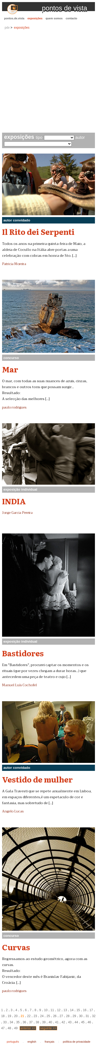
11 (52, 1010)
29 (74, 1016)
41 (56, 1022)
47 (2, 1028)
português (13, 1041)
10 (45, 1010)
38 (37, 1022)
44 (76, 1022)
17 (91, 1010)
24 (41, 1016)
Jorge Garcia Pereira (17, 513)
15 (78, 1010)
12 (58, 1010)
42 (63, 1022)
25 (48, 1016)
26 (54, 1016)
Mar (10, 369)
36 (24, 1022)
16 (84, 1010)
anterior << (27, 1028)
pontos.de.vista (14, 18)
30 (81, 1016)
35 (17, 1022)
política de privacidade (76, 1041)
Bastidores (23, 653)
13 (65, 1010)
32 (93, 1016)
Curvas (16, 947)
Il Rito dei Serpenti (38, 231)
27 (61, 1016)
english (31, 1041)
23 (35, 1016)
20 (16, 1016)
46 (89, 1022)
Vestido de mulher (37, 779)
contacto (71, 18)
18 (2, 1016)
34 (11, 1022)
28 (67, 1016)
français (49, 1041)
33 (4, 1022)
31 (87, 1016)
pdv (7, 27)
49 (16, 1028)
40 (50, 1022)
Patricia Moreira (14, 264)
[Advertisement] (48, 81)
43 (69, 1022)
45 (82, 1022)
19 (9, 1016)
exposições (34, 18)
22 (29, 1016)
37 (31, 1022)
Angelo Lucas (13, 811)
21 (22, 1016)
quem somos (54, 18)
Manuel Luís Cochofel (19, 685)
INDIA (14, 501)
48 (9, 1028)
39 (44, 1022)
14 (71, 1010)
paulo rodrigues (14, 407)
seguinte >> (48, 1028)
